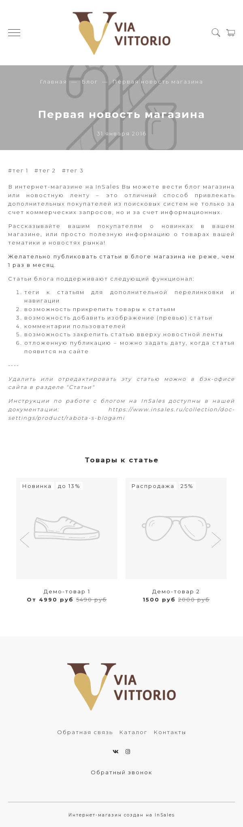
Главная (53, 81)
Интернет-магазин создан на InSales (121, 815)
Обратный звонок (121, 772)
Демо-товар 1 (67, 591)
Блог (89, 81)
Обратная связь (85, 732)
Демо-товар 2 (176, 591)
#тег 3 (73, 170)
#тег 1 (18, 170)
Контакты (169, 732)
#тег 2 (45, 170)
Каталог (133, 732)
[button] (25, 541)
